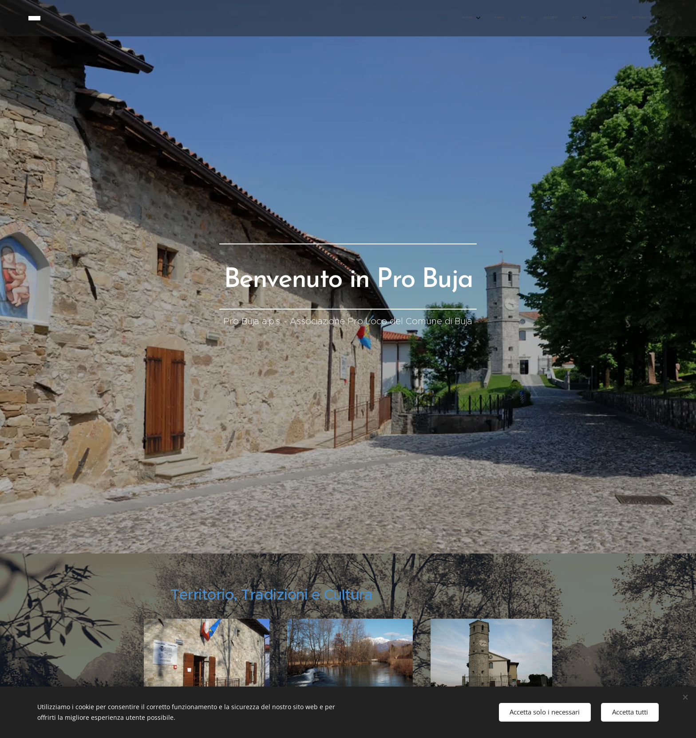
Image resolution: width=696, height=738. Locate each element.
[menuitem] (537, 18)
